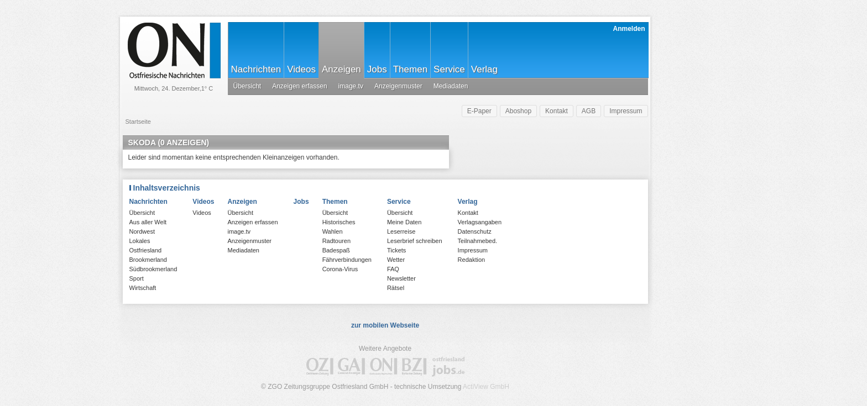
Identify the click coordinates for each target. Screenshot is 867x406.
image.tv (350, 86)
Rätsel (395, 287)
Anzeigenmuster (398, 86)
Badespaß (336, 250)
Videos (301, 69)
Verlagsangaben (480, 222)
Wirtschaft (142, 287)
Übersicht (247, 86)
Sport (136, 278)
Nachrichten (256, 69)
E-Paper (479, 111)
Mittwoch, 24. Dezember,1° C (173, 88)
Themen (410, 69)
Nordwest (142, 231)
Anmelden (629, 29)
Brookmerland (148, 259)
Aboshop (518, 111)
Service (449, 69)
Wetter (396, 259)
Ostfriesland (145, 250)
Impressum (625, 111)
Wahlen (332, 231)
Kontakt (556, 111)
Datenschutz (475, 231)
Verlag (484, 69)
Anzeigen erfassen (299, 86)
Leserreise (401, 231)
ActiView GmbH (486, 387)
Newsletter (401, 278)
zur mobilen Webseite (385, 325)
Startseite (138, 121)
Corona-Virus (340, 269)
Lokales (139, 241)
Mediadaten (450, 86)
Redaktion (471, 259)
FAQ (393, 269)
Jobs (377, 69)
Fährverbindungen (347, 259)
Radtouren (336, 241)
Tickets (396, 250)
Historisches (339, 222)
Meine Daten (404, 222)
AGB (589, 111)
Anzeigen (341, 69)
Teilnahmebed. (478, 241)
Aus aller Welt (148, 222)
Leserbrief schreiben (414, 241)
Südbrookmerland (153, 269)
